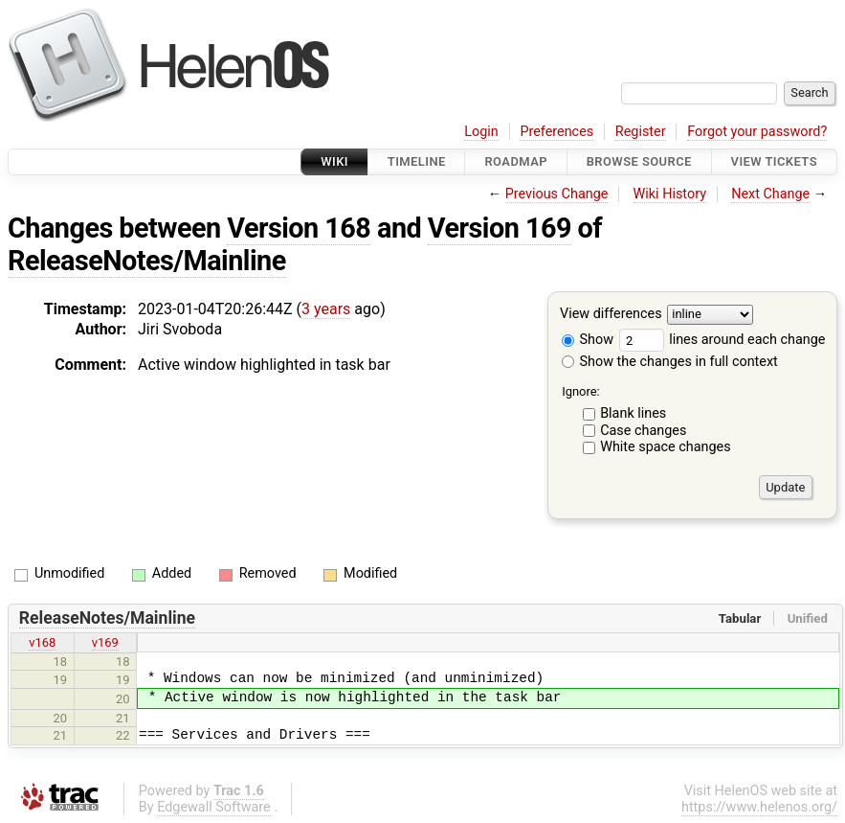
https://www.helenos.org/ (759, 807)
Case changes (643, 431)
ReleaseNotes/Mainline (147, 260)
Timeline (417, 161)
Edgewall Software (214, 807)
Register (640, 132)
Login (481, 132)
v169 (105, 642)
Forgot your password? (757, 132)
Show (587, 339)
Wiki (334, 161)
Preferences (556, 132)
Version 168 (298, 228)
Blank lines (633, 413)
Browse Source (639, 161)
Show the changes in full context (670, 362)
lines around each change (722, 339)
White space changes (665, 447)
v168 (42, 642)
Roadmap (515, 161)
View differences (611, 315)
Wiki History (670, 194)
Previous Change (557, 194)
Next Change (770, 194)
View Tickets (774, 161)
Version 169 (499, 228)
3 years (325, 309)
